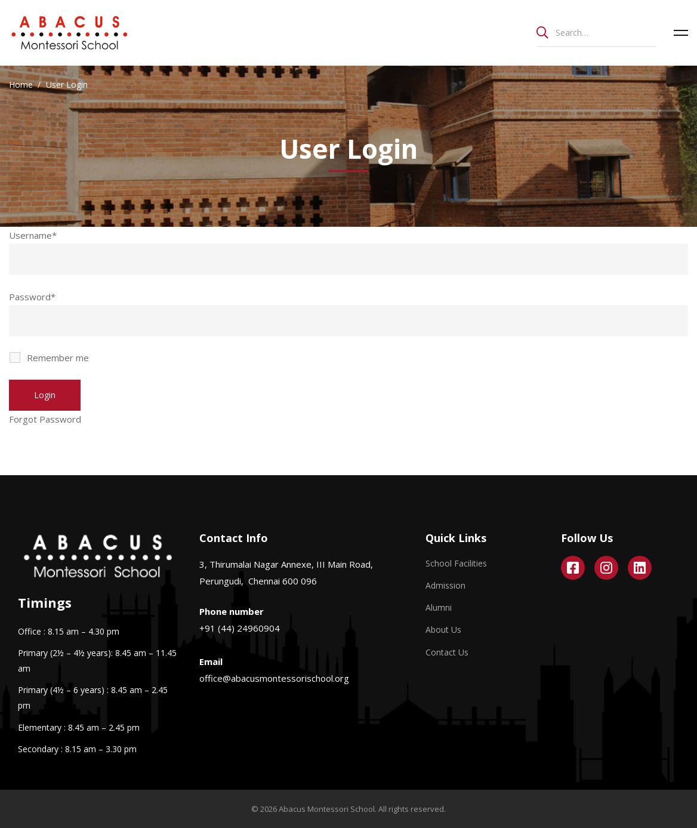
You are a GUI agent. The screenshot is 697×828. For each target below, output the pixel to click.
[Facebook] (573, 568)
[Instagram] (606, 568)
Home (21, 84)
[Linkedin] (640, 568)
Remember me (50, 358)
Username (33, 235)
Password (32, 297)
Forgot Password (45, 419)
